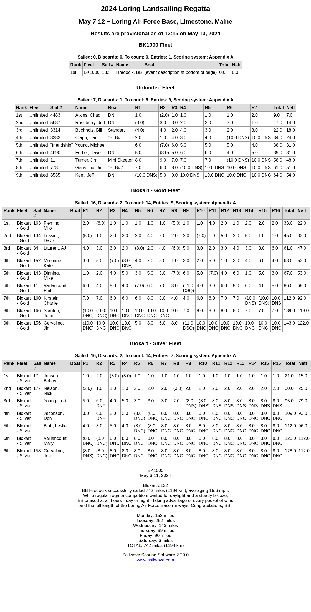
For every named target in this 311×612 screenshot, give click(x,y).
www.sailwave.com (155, 560)
